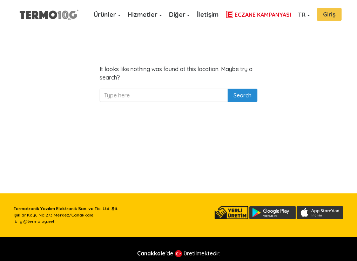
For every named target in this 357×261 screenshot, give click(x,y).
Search (242, 95)
